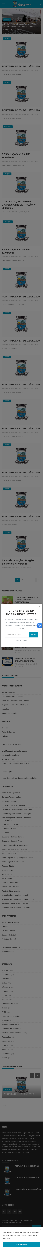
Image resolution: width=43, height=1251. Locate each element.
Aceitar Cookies (21, 1244)
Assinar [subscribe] (33, 635)
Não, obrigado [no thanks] (21, 640)
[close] (39, 606)
